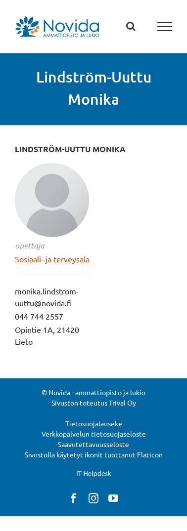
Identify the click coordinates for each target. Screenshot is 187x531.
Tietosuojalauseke (93, 423)
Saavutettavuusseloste (93, 444)
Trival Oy (122, 402)
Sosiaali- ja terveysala (52, 259)
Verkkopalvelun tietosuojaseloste (94, 433)
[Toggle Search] (131, 26)
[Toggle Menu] (165, 26)
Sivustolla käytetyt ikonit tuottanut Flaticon (94, 454)
